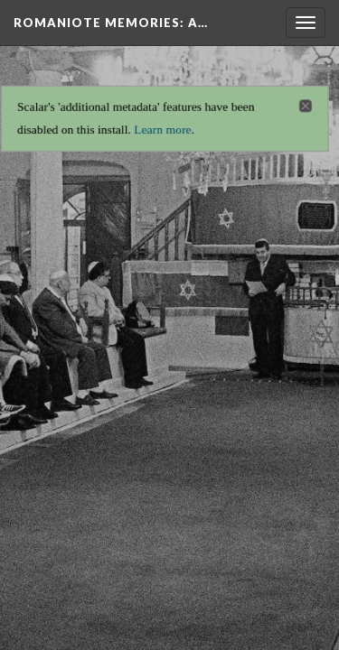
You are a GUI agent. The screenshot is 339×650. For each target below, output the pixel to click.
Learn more (162, 124)
